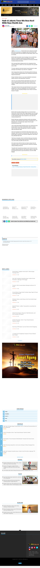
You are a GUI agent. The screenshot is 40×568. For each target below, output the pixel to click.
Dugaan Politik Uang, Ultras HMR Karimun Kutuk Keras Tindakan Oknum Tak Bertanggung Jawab (13, 484)
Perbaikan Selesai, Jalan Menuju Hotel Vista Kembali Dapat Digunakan (25, 300)
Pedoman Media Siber (32, 554)
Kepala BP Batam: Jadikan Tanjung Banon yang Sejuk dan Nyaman (24, 307)
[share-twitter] (29, 26)
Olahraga (22, 541)
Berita (31, 536)
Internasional (32, 540)
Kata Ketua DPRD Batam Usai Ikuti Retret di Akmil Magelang (25, 328)
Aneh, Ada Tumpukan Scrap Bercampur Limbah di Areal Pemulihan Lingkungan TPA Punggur (25, 280)
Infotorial (22, 540)
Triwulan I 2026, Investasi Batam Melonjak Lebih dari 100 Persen (24, 286)
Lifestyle (30, 5)
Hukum (34, 5)
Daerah (13, 5)
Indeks (6, 5)
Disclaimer (30, 553)
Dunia (12, 538)
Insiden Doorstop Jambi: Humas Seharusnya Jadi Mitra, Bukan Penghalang (13, 513)
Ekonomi (21, 538)
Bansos (21, 536)
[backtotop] (20, 531)
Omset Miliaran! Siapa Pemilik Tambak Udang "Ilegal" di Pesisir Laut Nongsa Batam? (23, 294)
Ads (20, 563)
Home (2, 5)
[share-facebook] (27, 26)
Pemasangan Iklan (32, 556)
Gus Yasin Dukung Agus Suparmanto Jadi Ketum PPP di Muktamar (13, 478)
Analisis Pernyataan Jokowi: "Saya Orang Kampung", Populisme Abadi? (24, 321)
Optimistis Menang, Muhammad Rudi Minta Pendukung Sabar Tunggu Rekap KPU (12, 481)
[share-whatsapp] (32, 26)
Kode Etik (33, 552)
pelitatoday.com (18, 50)
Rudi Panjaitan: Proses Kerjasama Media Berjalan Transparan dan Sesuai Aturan (21, 439)
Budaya (2, 537)
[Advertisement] (6, 43)
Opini (31, 541)
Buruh (12, 537)
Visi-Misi (30, 552)
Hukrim (2, 540)
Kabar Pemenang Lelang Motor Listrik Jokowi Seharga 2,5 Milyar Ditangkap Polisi (20, 446)
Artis (2, 536)
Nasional (17, 5)
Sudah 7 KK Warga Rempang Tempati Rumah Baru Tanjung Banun (24, 166)
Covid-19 (6, 416)
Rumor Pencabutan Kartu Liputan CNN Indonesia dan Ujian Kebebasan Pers (13, 510)
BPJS (11, 536)
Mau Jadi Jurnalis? (32, 557)
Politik (6, 411)
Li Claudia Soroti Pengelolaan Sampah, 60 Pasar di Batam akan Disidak (24, 335)
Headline (9, 5)
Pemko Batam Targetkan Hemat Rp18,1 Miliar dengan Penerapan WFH (24, 273)
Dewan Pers (3, 538)
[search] (23, 2)
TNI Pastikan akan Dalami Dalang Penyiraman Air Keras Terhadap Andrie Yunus (18, 470)
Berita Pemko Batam (23, 5)
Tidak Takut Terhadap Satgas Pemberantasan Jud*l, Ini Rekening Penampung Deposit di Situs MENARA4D (19, 427)
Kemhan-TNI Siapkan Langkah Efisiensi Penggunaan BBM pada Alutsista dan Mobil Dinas (12, 467)
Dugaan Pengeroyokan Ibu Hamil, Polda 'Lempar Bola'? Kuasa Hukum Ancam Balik (12, 464)
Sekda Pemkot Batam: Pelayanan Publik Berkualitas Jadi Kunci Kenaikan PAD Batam (24, 315)
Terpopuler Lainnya (20, 457)
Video (6, 418)
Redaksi (37, 552)
